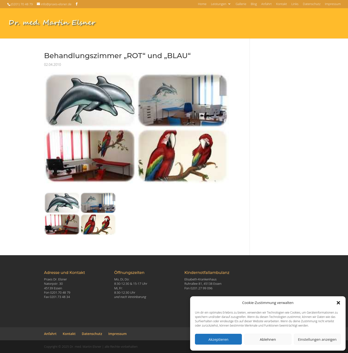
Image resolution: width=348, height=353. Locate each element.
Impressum (333, 4)
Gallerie (241, 4)
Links (294, 4)
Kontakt (281, 4)
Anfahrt (266, 4)
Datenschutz (311, 4)
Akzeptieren (218, 339)
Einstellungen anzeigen (317, 339)
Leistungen (218, 4)
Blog (254, 4)
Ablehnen (268, 339)
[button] (338, 302)
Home (202, 4)
